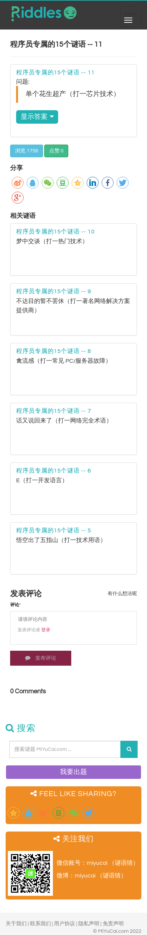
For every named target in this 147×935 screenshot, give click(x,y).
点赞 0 (56, 151)
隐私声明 (88, 923)
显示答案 (37, 116)
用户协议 (64, 923)
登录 (45, 630)
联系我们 (40, 923)
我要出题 (73, 771)
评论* (15, 605)
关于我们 (16, 923)
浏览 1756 (26, 151)
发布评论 (40, 658)
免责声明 (113, 923)
